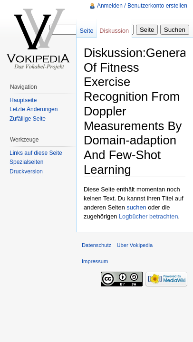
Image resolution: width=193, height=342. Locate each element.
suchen (136, 207)
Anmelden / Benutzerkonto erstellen (142, 5)
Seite (86, 30)
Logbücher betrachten (148, 216)
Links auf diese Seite (36, 153)
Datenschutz (96, 245)
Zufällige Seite (28, 118)
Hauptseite (23, 100)
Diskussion (114, 30)
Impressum (95, 261)
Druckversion (26, 171)
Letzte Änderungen (34, 109)
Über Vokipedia (134, 245)
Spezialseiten (26, 162)
